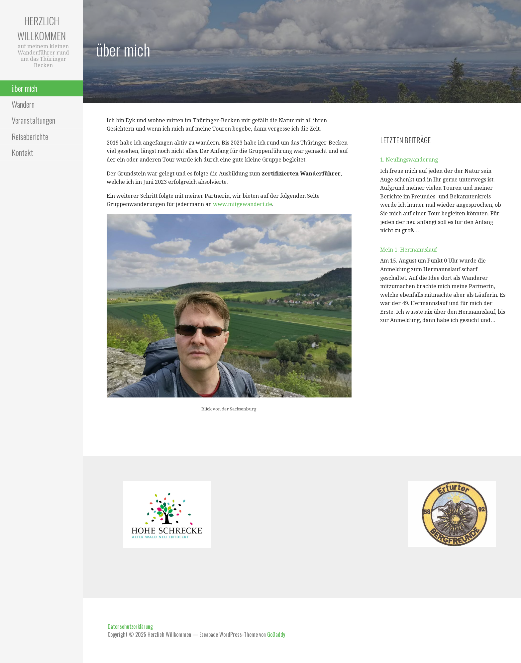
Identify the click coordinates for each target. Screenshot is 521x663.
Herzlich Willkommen (41, 28)
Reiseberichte (30, 136)
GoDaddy (276, 634)
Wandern (23, 104)
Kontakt (22, 152)
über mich (24, 88)
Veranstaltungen (33, 120)
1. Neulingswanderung (409, 160)
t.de (267, 204)
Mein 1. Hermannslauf (408, 250)
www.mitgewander (237, 204)
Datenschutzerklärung (130, 626)
